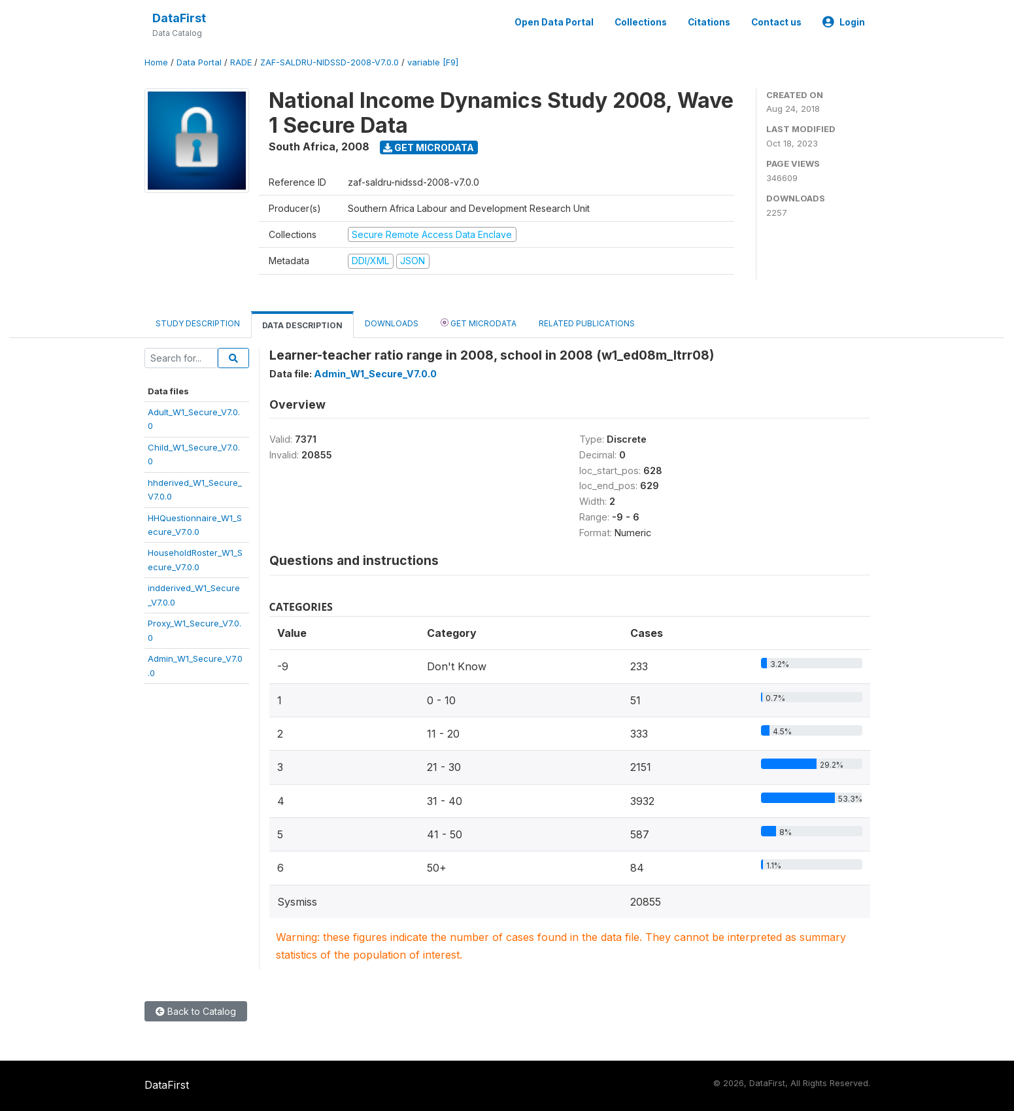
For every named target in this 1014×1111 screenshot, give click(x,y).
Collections (641, 22)
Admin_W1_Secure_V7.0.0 (375, 373)
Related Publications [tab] (587, 323)
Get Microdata (428, 147)
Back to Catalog (196, 1011)
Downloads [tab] (391, 323)
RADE (241, 62)
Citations (709, 22)
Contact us (776, 22)
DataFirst (179, 18)
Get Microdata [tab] (478, 322)
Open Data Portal (554, 22)
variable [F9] (432, 62)
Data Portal (199, 62)
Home (156, 62)
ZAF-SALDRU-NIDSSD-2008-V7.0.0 (329, 62)
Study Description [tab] (198, 323)
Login (843, 22)
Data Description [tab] (302, 325)
